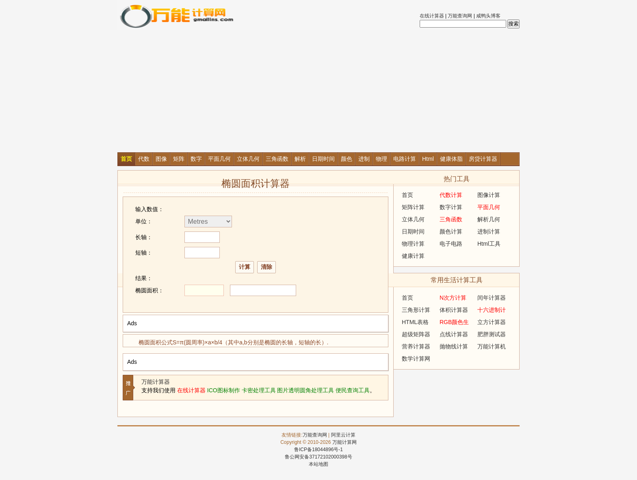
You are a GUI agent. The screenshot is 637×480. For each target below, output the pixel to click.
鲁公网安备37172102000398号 (318, 457)
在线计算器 (432, 16)
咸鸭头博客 (488, 16)
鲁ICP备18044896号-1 (318, 449)
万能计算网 (344, 442)
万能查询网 (460, 16)
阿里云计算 (343, 435)
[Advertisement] (318, 91)
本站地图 (318, 464)
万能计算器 (155, 381)
